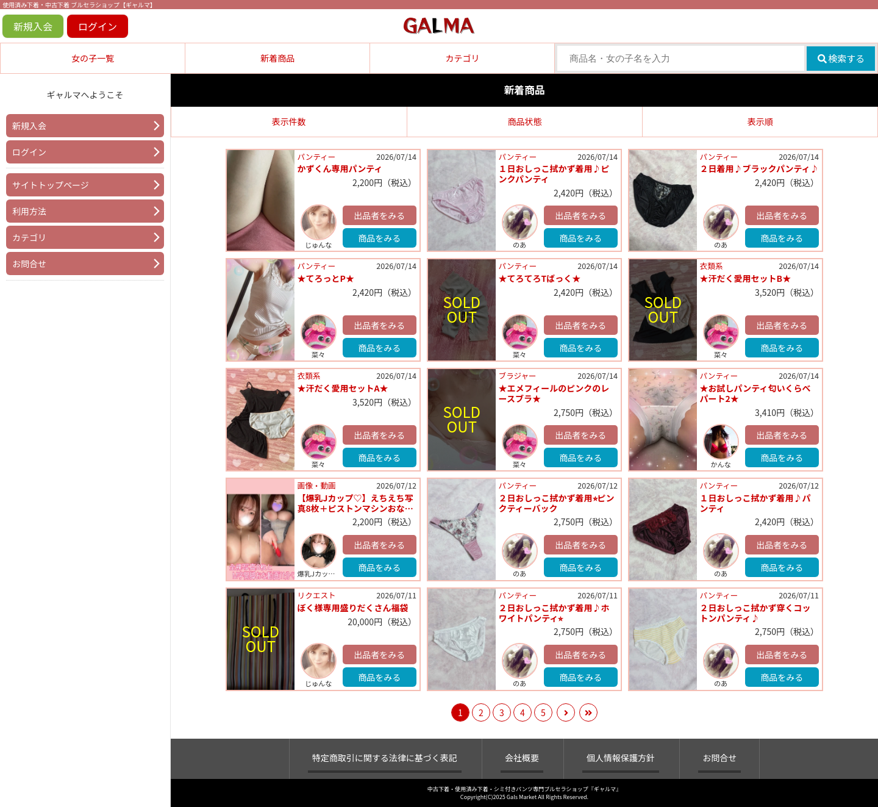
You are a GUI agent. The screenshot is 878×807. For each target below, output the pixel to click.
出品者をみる (379, 215)
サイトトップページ (50, 185)
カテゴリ (462, 58)
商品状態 (524, 121)
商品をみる (379, 238)
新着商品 (277, 58)
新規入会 (32, 26)
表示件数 (289, 121)
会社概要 (522, 757)
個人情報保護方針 (621, 757)
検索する (841, 58)
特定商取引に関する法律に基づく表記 (384, 757)
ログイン (97, 26)
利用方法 (29, 211)
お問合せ (29, 263)
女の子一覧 (92, 58)
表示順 (760, 121)
